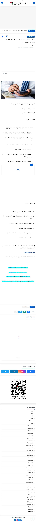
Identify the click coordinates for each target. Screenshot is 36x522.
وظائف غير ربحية (29, 474)
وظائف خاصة (30, 460)
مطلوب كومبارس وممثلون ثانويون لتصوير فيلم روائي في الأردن (14, 30)
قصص (32, 423)
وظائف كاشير (30, 479)
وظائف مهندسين (29, 504)
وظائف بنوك (30, 452)
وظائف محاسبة (31, 36)
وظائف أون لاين (30, 450)
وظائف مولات (30, 506)
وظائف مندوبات (30, 499)
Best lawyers (30, 511)
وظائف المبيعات (29, 445)
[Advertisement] (18, 17)
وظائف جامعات (30, 455)
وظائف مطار (30, 492)
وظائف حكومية (30, 457)
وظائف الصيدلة (30, 443)
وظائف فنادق (30, 477)
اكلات (32, 413)
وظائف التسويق (30, 435)
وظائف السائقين (29, 440)
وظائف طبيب (30, 472)
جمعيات (31, 418)
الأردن (32, 416)
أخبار (32, 411)
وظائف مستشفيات (29, 489)
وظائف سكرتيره (29, 467)
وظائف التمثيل (30, 438)
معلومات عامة (30, 425)
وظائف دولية (30, 465)
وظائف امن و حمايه (29, 447)
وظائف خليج (30, 462)
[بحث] (2, 3)
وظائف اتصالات (30, 430)
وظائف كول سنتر (29, 482)
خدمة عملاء (31, 420)
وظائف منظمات (29, 501)
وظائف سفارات (30, 428)
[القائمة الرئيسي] (34, 3)
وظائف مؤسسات (29, 484)
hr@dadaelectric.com (29, 252)
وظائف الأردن (30, 433)
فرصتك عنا (9, 276)
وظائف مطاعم (30, 494)
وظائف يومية (30, 509)
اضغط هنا (11, 267)
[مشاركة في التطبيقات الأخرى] (16, 312)
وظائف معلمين (30, 497)
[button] (28, 312)
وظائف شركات (30, 470)
